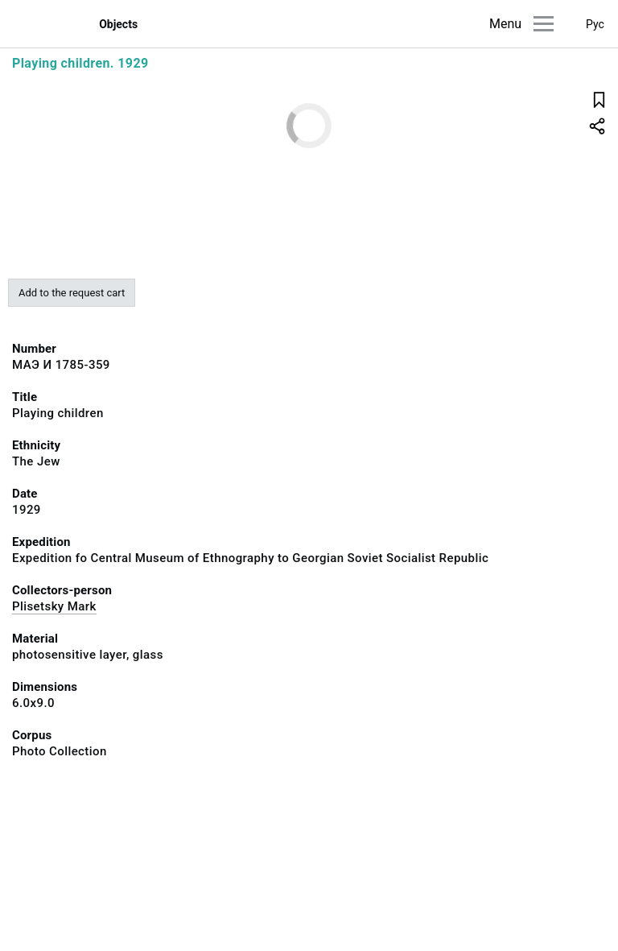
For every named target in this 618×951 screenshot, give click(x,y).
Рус (595, 24)
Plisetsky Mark (54, 606)
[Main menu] (543, 23)
